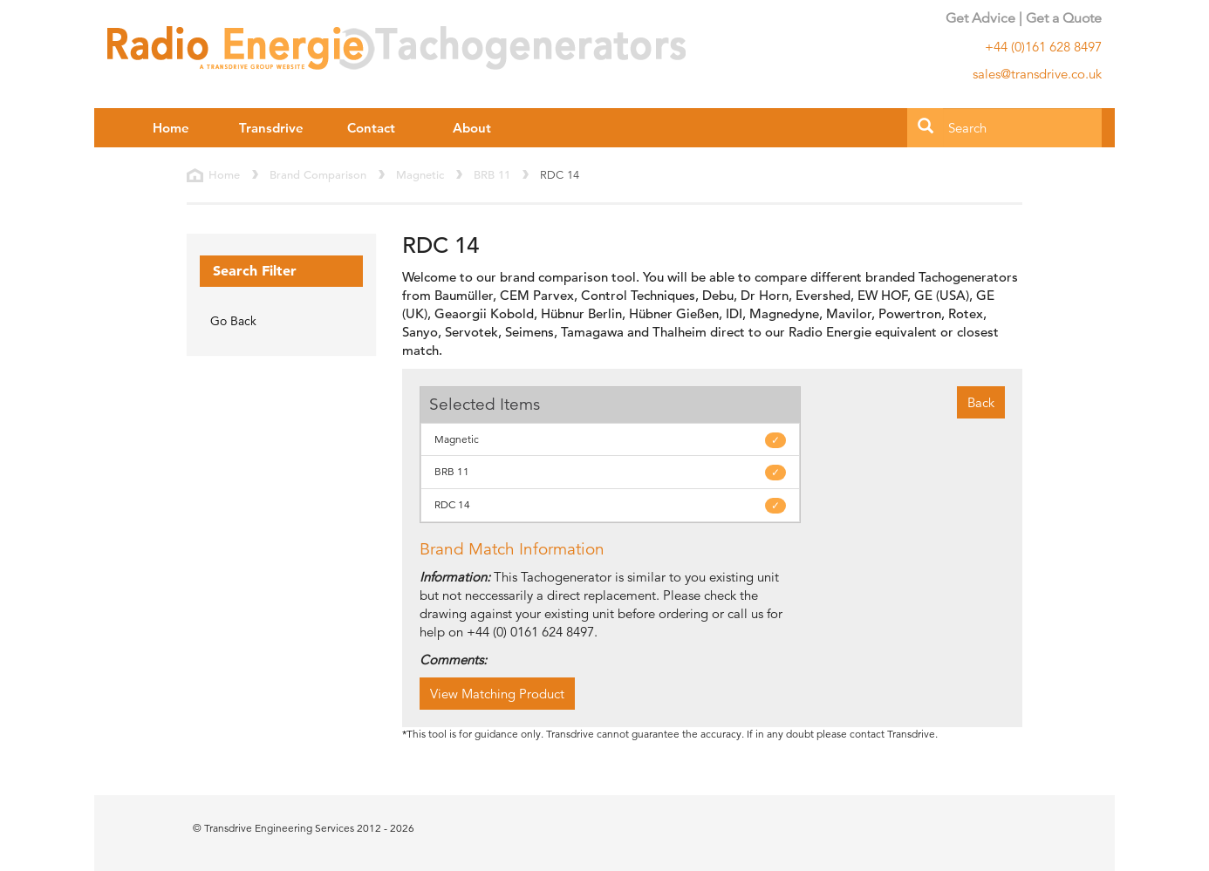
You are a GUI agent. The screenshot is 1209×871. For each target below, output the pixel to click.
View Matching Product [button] (497, 693)
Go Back (233, 321)
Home (171, 127)
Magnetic (420, 174)
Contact (371, 127)
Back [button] (980, 402)
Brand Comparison (318, 174)
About (472, 127)
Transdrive (271, 127)
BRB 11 (492, 174)
